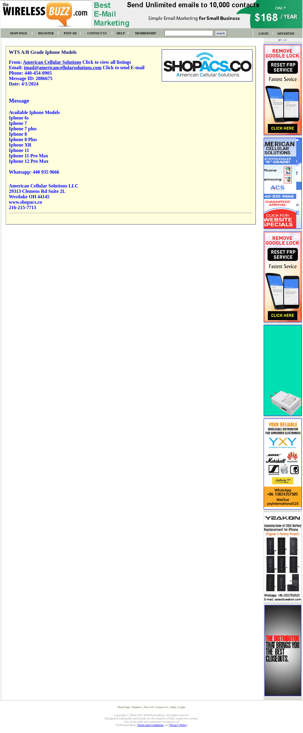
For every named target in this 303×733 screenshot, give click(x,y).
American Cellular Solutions (52, 62)
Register (137, 707)
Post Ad (148, 707)
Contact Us (161, 707)
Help (173, 707)
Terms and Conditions (150, 725)
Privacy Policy (178, 725)
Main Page (124, 707)
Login (182, 707)
